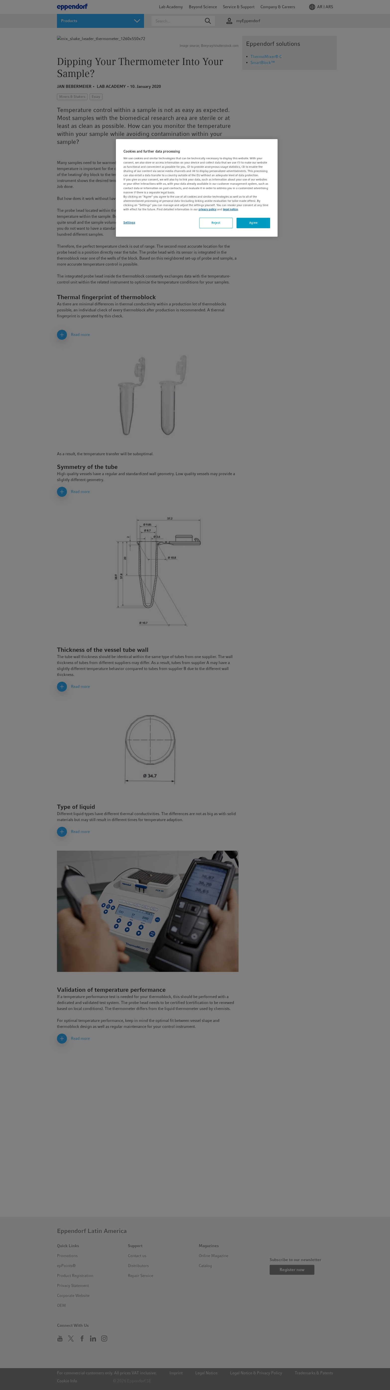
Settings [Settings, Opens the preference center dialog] (129, 222)
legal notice (230, 209)
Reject (215, 222)
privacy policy (207, 209)
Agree (253, 222)
